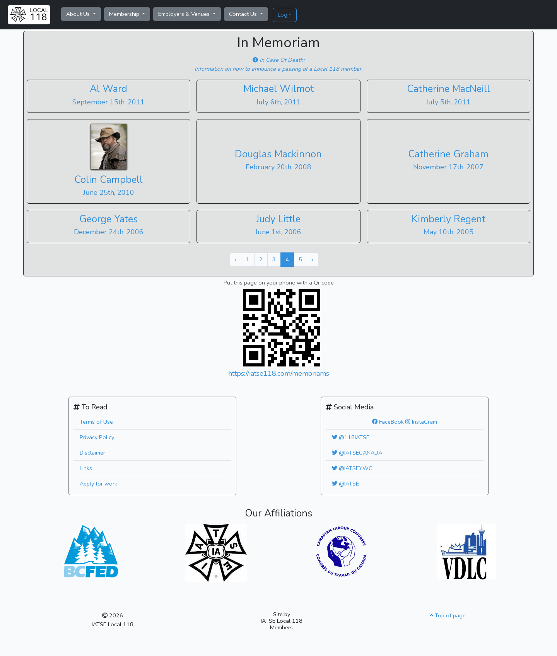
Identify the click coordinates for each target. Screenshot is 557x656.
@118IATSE (350, 437)
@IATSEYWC (352, 468)
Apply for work (98, 483)
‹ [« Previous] (235, 259)
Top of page (448, 615)
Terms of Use (96, 422)
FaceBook (388, 422)
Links (86, 468)
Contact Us (243, 14)
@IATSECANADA (357, 453)
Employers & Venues (184, 14)
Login (285, 15)
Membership (125, 14)
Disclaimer (92, 453)
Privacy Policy (97, 437)
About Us (78, 14)
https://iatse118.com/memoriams (278, 373)
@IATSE (345, 483)
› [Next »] (312, 259)
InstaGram (421, 422)
